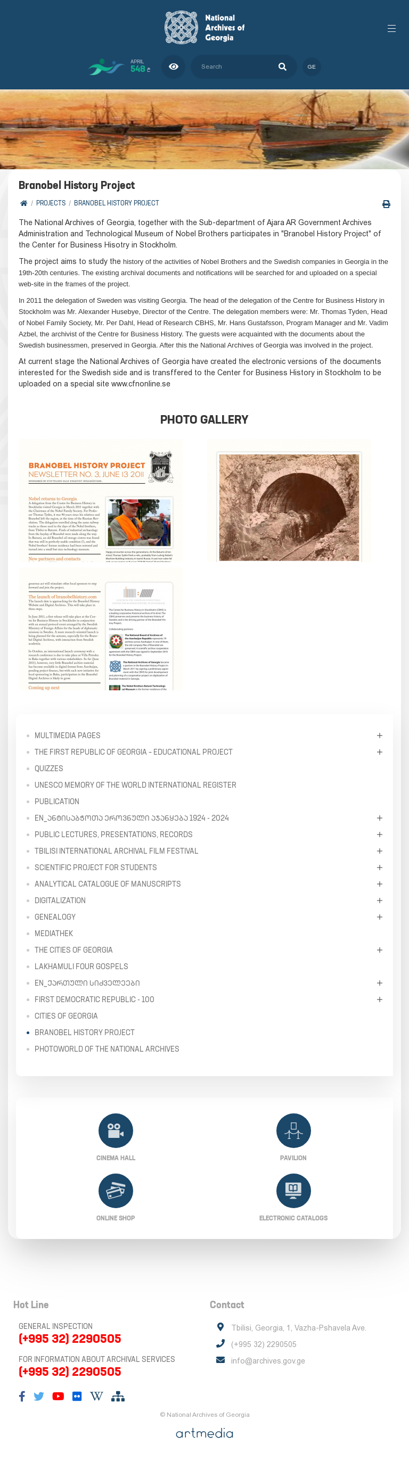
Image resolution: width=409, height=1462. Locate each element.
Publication (57, 801)
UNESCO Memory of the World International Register (135, 785)
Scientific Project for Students (96, 867)
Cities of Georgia (66, 1016)
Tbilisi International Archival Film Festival (117, 851)
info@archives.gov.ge (268, 1361)
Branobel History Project (116, 203)
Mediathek (54, 933)
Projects (51, 203)
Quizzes (49, 768)
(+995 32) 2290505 (70, 1338)
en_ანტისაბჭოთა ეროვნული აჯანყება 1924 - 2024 (132, 818)
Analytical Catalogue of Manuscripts (108, 884)
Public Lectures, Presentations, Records (114, 834)
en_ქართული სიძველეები (87, 983)
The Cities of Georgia (74, 950)
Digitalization (60, 900)
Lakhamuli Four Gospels (81, 966)
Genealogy (55, 917)
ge (312, 67)
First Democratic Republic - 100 (94, 999)
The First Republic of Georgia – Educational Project (134, 752)
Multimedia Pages (68, 735)
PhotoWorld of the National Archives (107, 1049)
